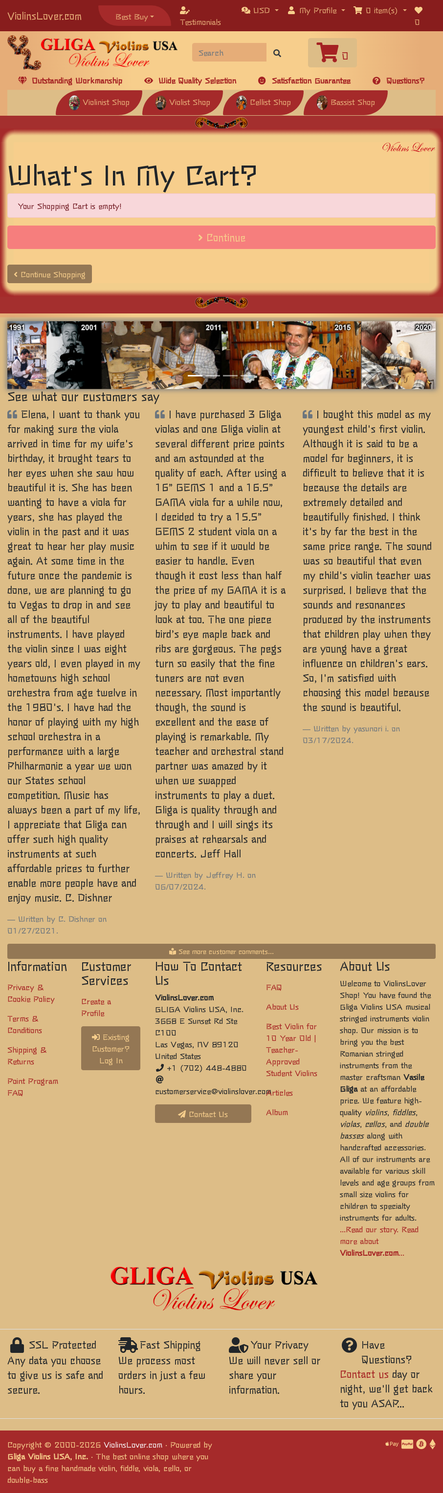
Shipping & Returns (26, 1055)
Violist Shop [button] (182, 101)
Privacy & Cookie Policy (31, 992)
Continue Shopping (50, 274)
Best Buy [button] (131, 16)
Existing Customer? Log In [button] (111, 1048)
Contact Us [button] (203, 1114)
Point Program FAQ (32, 1086)
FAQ (274, 987)
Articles (279, 1092)
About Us (282, 1006)
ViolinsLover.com (44, 15)
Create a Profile (96, 1006)
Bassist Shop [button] (345, 101)
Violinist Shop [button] (99, 101)
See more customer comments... (221, 951)
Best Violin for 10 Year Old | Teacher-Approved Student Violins (291, 1049)
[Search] (229, 52)
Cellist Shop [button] (263, 101)
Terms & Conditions (24, 1024)
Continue (221, 237)
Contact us (364, 1374)
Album (277, 1112)
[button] (260, 10)
